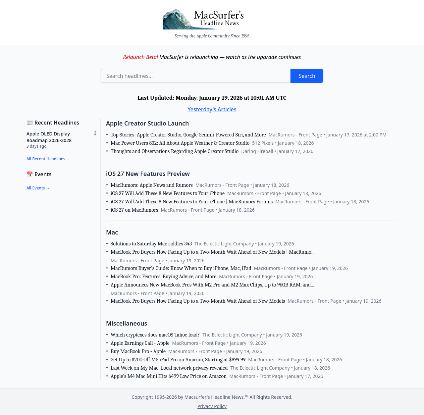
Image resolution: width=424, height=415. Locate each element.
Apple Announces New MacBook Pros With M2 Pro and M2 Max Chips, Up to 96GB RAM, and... (212, 285)
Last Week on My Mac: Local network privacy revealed (169, 368)
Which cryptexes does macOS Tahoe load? (155, 335)
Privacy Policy (212, 406)
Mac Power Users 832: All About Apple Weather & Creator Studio (180, 143)
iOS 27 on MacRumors (134, 210)
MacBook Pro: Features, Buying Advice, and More (163, 277)
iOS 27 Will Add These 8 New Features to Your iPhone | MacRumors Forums (192, 202)
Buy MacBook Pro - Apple (138, 351)
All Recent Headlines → (48, 159)
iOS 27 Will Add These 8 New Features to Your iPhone (168, 193)
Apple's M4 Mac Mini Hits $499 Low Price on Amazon (169, 376)
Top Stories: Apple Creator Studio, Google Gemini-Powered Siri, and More (188, 135)
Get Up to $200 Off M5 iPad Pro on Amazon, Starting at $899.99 (178, 360)
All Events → (38, 188)
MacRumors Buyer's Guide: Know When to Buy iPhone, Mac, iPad (181, 268)
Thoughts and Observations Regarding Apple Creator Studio (174, 151)
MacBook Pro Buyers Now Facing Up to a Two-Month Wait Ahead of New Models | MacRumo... (213, 252)
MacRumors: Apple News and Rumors (152, 185)
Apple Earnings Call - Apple (140, 343)
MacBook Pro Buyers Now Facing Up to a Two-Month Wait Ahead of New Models (198, 301)
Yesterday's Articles (212, 109)
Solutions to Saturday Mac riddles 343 (151, 244)
